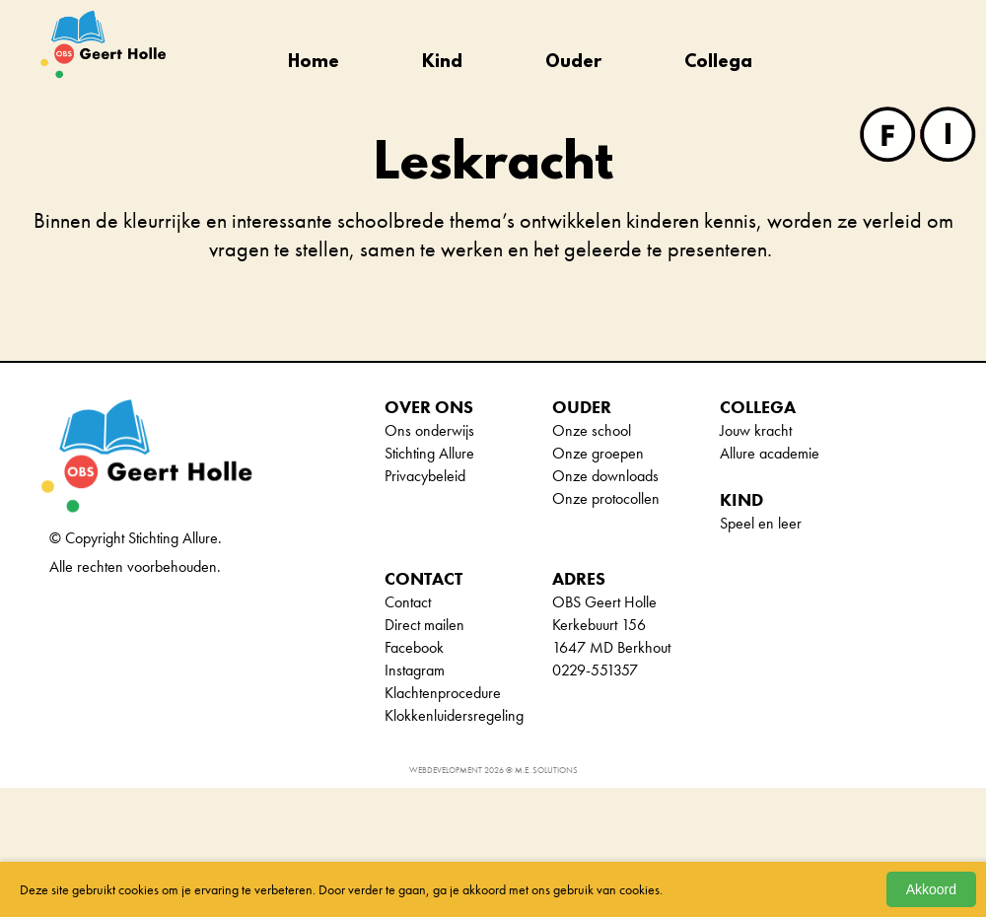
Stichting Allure (429, 453)
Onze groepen (598, 453)
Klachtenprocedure (443, 692)
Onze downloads (605, 475)
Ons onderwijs (429, 430)
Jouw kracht (756, 430)
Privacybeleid (425, 475)
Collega (718, 63)
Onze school (591, 430)
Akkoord (931, 889)
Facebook (414, 647)
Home (313, 63)
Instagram (415, 670)
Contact (408, 602)
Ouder (573, 63)
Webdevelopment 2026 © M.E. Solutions (493, 770)
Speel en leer (761, 523)
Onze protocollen (606, 498)
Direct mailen (424, 624)
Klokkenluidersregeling (454, 715)
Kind (442, 63)
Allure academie (769, 453)
